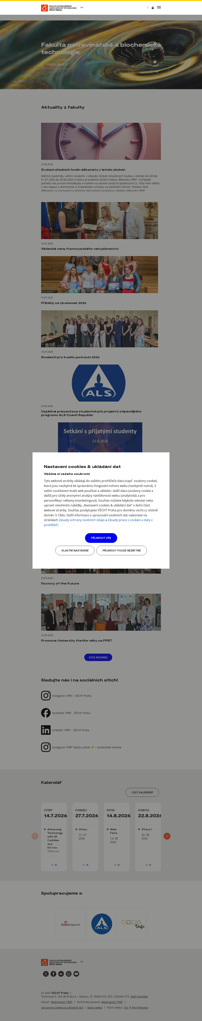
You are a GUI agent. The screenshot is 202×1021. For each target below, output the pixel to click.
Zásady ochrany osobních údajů (82, 520)
